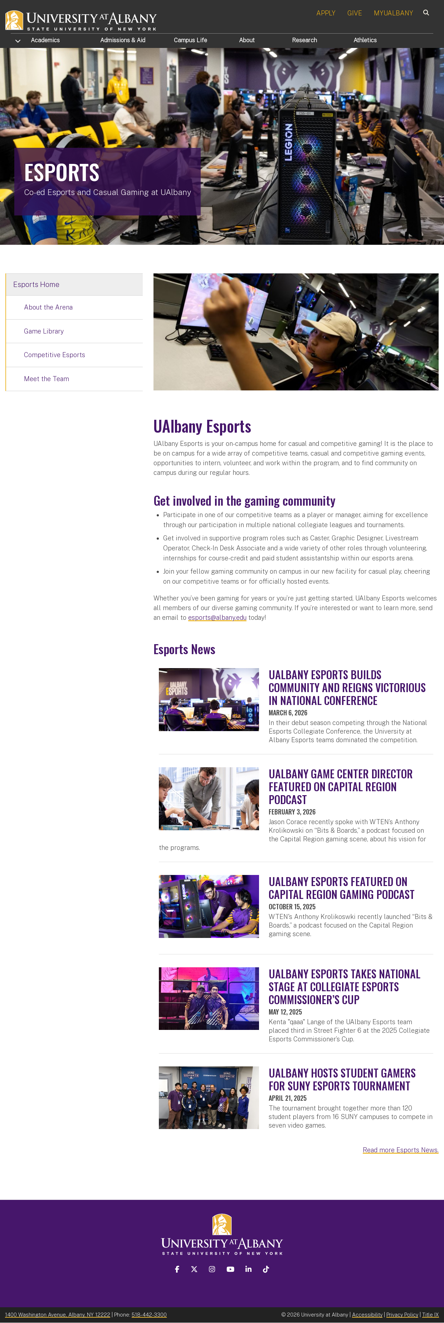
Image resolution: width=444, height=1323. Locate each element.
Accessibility (367, 1315)
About (247, 40)
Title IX (430, 1315)
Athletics (365, 40)
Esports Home (36, 284)
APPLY (326, 13)
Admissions (122, 40)
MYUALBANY (393, 13)
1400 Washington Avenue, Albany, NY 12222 (57, 1315)
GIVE (354, 13)
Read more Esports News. (401, 1150)
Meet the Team (46, 379)
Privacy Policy (402, 1315)
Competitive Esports (54, 355)
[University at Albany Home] (81, 19)
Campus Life (190, 40)
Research (304, 40)
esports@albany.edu (217, 617)
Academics (45, 40)
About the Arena (48, 307)
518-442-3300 (149, 1315)
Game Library (44, 331)
